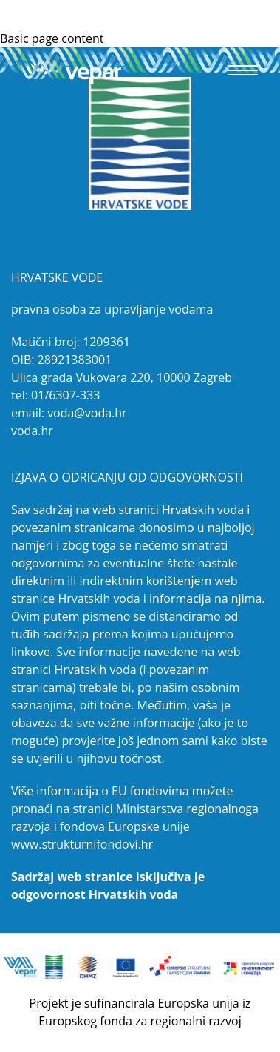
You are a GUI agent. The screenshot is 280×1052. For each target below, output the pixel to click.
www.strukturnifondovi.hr (82, 844)
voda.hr (32, 430)
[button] (243, 70)
